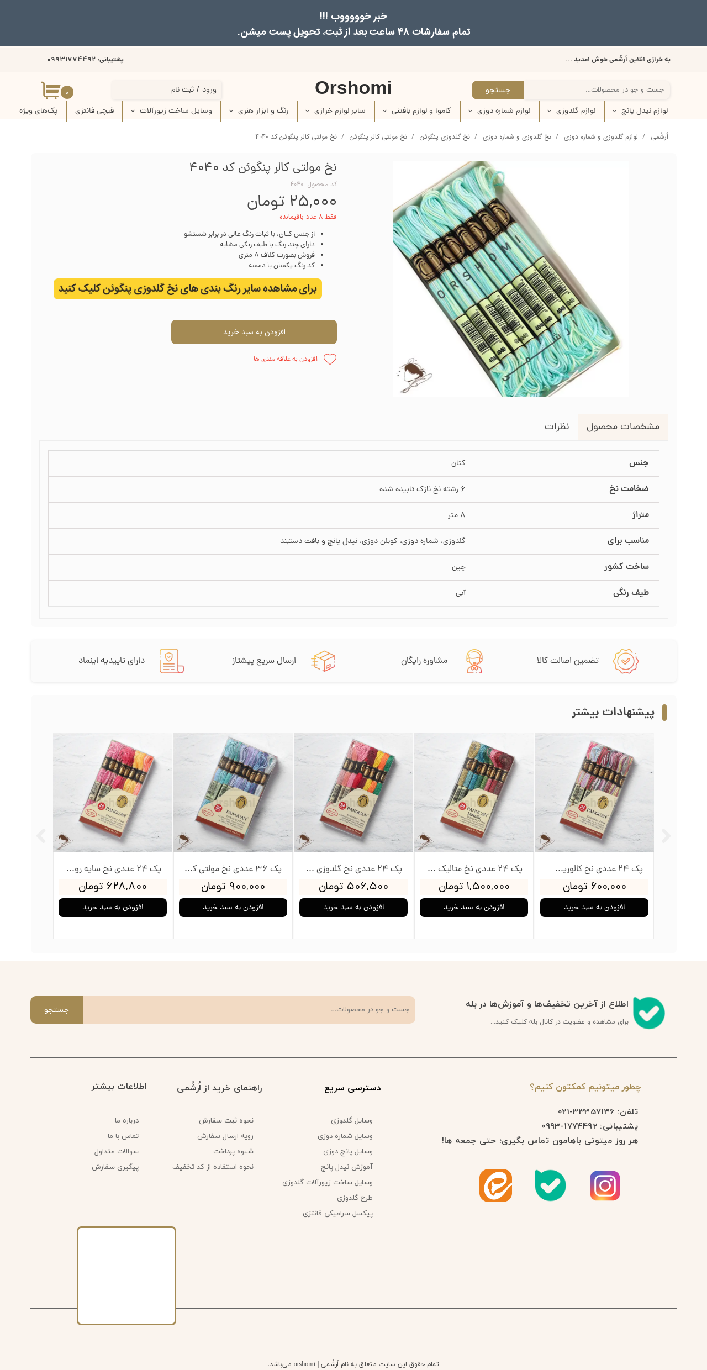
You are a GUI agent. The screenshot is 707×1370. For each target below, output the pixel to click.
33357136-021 (586, 1111)
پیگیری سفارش (115, 1167)
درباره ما (127, 1121)
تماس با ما (123, 1136)
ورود (209, 90)
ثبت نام (182, 90)
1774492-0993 (569, 1126)
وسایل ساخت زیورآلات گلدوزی (331, 1183)
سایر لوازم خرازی (340, 111)
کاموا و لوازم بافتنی (421, 111)
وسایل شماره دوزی (345, 1136)
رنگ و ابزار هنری (263, 111)
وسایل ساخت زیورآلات (176, 111)
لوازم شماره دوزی (503, 111)
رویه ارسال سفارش (225, 1136)
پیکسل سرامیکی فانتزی (338, 1214)
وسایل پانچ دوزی (348, 1152)
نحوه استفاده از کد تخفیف (213, 1167)
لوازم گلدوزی (575, 111)
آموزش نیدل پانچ (347, 1167)
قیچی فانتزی (94, 111)
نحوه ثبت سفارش (226, 1121)
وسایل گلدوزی (352, 1121)
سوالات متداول (116, 1152)
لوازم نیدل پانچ (644, 111)
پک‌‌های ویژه (38, 111)
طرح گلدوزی (355, 1198)
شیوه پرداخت (233, 1152)
